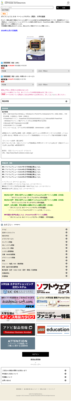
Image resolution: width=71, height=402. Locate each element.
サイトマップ (52, 389)
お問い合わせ (6, 380)
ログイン (68, 3)
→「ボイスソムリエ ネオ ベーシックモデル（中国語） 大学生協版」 (31, 217)
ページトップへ (36, 364)
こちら (53, 94)
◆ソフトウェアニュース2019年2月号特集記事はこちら (21, 169)
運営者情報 (18, 389)
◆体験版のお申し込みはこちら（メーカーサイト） (18, 188)
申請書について (7, 377)
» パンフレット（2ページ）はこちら (14, 182)
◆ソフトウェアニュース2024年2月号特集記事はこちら (21, 177)
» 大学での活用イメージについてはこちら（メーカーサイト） (22, 184)
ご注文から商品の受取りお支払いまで (14, 370)
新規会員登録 (35, 359)
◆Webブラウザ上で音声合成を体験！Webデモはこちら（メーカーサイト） (26, 186)
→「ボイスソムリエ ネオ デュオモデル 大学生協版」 (27, 202)
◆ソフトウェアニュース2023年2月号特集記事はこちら (21, 174)
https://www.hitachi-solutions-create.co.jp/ (19, 153)
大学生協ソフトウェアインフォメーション (13, 3)
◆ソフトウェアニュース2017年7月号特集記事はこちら (21, 167)
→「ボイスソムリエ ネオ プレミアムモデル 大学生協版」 (29, 197)
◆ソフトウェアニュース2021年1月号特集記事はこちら (21, 172)
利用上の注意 (43, 389)
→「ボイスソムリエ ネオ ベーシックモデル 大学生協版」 (27, 207)
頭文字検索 (5, 10)
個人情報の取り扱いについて (30, 389)
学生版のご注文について (10, 374)
